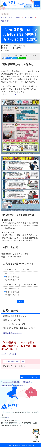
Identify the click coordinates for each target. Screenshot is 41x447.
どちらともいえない (13, 276)
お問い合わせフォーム (12, 333)
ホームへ (28, 6)
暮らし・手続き (15, 17)
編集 (23, 361)
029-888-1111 (12, 417)
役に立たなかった (13, 280)
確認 (20, 301)
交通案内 (26, 382)
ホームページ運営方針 (11, 382)
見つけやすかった (13, 288)
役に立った (10, 273)
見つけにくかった (13, 295)
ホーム (3, 17)
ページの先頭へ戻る (31, 377)
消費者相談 (5, 21)
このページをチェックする (12, 361)
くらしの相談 (28, 17)
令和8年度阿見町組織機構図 (12, 386)
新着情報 (13, 354)
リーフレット (11, 94)
